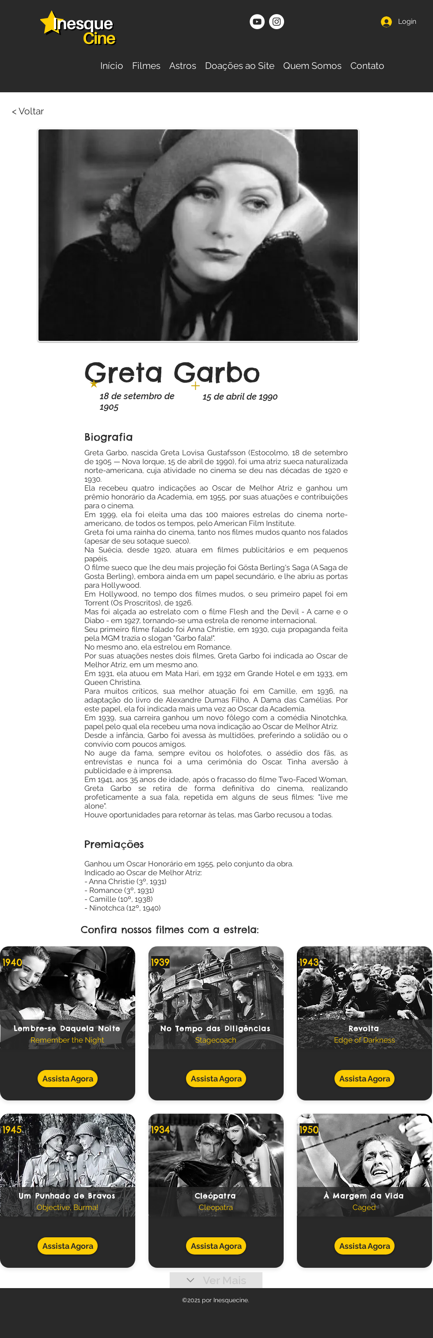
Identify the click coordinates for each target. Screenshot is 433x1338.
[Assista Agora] (68, 1078)
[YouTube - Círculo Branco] (257, 21)
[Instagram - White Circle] (276, 21)
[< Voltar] (46, 111)
